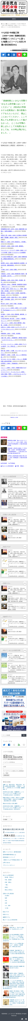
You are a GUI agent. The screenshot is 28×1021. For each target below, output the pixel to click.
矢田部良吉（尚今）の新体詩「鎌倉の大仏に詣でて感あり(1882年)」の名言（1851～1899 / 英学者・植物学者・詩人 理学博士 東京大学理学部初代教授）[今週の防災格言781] (17, 494)
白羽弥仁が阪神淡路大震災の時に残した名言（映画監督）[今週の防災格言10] (17, 457)
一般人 (6, 884)
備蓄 (11, 417)
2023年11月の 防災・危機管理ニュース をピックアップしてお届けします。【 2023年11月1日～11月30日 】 (13, 793)
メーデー (12, 838)
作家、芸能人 (24, 50)
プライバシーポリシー (9, 865)
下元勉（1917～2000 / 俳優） (9, 269)
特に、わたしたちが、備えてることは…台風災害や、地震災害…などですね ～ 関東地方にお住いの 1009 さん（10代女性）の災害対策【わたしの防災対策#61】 (17, 668)
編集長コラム (6, 917)
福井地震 (5, 842)
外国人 (6, 887)
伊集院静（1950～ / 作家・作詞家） (11, 333)
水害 (6, 903)
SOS (23, 838)
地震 (6, 898)
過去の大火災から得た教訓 (14, 537)
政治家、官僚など (9, 877)
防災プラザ (6, 911)
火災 (6, 900)
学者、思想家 (8, 879)
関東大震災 (9, 835)
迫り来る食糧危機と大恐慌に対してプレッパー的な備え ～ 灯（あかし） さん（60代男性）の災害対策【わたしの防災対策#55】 (13, 937)
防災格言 (4, 463)
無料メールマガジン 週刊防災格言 (12, 852)
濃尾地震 (12, 832)
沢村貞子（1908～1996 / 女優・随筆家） (12, 246)
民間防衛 (9, 842)
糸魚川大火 (7, 838)
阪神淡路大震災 (9, 829)
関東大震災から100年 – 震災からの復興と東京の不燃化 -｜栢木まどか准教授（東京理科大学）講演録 (17, 531)
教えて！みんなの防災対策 (10, 919)
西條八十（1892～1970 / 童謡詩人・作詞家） (14, 242)
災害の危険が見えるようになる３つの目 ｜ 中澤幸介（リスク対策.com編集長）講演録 (17, 608)
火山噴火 (7, 895)
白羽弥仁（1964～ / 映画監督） (10, 363)
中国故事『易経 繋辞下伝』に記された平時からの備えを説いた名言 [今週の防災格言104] (17, 952)
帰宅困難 (16, 840)
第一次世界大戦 (18, 836)
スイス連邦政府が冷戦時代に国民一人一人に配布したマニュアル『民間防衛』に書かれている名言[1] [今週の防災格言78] (14, 960)
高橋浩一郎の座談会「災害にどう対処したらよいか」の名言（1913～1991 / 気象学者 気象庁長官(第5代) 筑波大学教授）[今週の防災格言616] (14, 994)
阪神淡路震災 (21, 840)
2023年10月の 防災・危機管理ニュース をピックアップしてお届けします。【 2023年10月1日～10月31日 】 (13, 807)
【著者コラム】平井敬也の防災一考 (12, 860)
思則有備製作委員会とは (9, 854)
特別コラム (6, 914)
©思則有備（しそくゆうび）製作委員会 (11, 1013)
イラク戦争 (19, 838)
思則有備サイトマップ (9, 857)
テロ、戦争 (7, 905)
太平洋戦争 (7, 832)
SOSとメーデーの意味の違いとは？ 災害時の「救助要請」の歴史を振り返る (16, 945)
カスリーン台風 (17, 832)
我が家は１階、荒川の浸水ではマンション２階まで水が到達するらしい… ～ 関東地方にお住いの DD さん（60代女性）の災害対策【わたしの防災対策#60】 (17, 680)
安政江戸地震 (11, 840)
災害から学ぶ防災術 (8, 893)
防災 (16, 838)
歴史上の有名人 (9, 889)
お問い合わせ (6, 862)
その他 (6, 908)
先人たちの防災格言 (17, 50)
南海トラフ (5, 840)
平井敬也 (12, 463)
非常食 (17, 417)
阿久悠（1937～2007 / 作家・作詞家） (12, 303)
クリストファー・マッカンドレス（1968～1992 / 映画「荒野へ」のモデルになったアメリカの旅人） (13, 374)
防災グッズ (14, 417)
